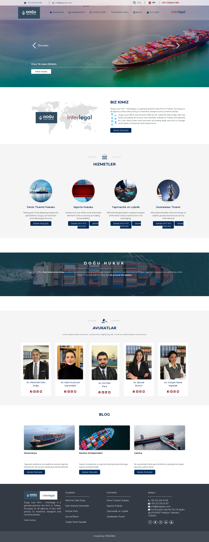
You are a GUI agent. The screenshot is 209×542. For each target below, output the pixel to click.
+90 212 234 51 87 (158, 503)
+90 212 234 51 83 (158, 500)
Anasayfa (57, 12)
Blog (138, 12)
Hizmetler (98, 12)
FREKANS (110, 536)
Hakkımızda (76, 12)
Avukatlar (120, 12)
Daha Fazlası (41, 71)
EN (151, 2)
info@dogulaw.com (159, 506)
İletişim (153, 12)
